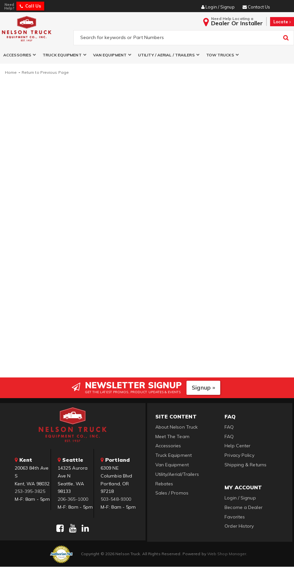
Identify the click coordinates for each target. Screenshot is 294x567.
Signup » (203, 387)
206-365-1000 (73, 499)
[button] (19, 55)
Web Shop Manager (226, 553)
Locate (282, 21)
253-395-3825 (30, 492)
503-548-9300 (116, 499)
